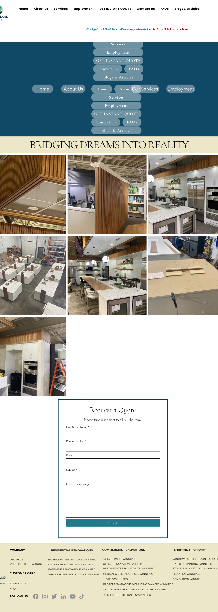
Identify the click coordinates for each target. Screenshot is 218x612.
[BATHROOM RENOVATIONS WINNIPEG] (72, 559)
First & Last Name (76, 427)
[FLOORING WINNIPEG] (186, 574)
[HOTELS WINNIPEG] (115, 579)
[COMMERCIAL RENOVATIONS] (123, 550)
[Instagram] (45, 596)
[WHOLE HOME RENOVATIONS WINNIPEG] (74, 574)
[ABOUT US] (16, 559)
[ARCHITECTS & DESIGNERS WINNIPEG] (127, 595)
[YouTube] (72, 596)
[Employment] (180, 89)
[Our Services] (145, 89)
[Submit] (113, 523)
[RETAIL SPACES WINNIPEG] (120, 559)
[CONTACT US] (17, 583)
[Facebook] (35, 596)
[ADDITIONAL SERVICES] (190, 550)
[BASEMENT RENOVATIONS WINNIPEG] (72, 569)
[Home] (42, 89)
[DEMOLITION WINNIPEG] (188, 579)
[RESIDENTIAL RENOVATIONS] (72, 550)
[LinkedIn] (63, 596)
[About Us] (73, 89)
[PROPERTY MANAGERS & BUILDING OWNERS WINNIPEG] (138, 584)
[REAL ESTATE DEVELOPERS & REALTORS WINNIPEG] (135, 589)
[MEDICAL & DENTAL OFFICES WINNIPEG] (128, 574)
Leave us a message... (79, 484)
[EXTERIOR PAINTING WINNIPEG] (192, 564)
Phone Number (75, 441)
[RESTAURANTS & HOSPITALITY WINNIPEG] (129, 568)
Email (69, 455)
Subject (70, 469)
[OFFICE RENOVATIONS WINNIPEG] (124, 564)
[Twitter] (54, 596)
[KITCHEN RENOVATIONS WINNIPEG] (70, 564)
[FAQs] (13, 588)
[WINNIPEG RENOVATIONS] (26, 564)
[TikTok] (81, 596)
